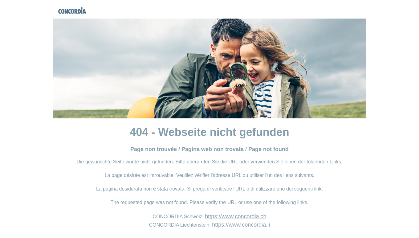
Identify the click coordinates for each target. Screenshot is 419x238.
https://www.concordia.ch (235, 216)
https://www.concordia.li (241, 225)
